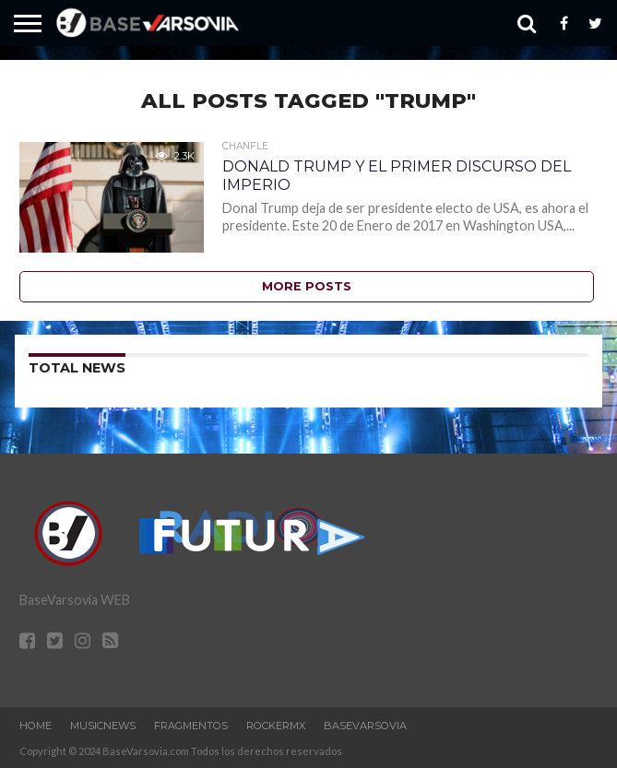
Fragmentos (191, 725)
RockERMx (275, 725)
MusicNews (103, 725)
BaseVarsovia (365, 725)
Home (35, 725)
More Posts (306, 286)
